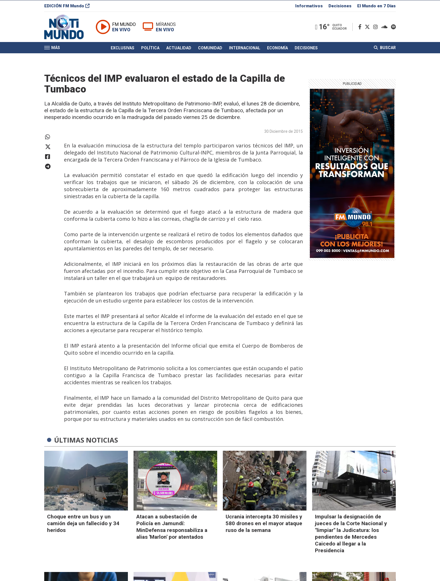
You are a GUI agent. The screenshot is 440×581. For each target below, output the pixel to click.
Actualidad (178, 49)
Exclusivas (122, 49)
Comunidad (210, 49)
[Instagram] (376, 28)
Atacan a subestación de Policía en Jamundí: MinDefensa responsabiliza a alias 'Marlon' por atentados (171, 526)
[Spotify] (393, 28)
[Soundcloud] (385, 28)
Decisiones (340, 6)
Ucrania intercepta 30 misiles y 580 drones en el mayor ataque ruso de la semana (264, 523)
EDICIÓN (67, 6)
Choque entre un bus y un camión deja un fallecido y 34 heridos (83, 523)
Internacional (244, 49)
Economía (277, 49)
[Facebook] (361, 28)
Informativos (309, 6)
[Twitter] (368, 28)
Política (150, 49)
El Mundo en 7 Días (376, 6)
